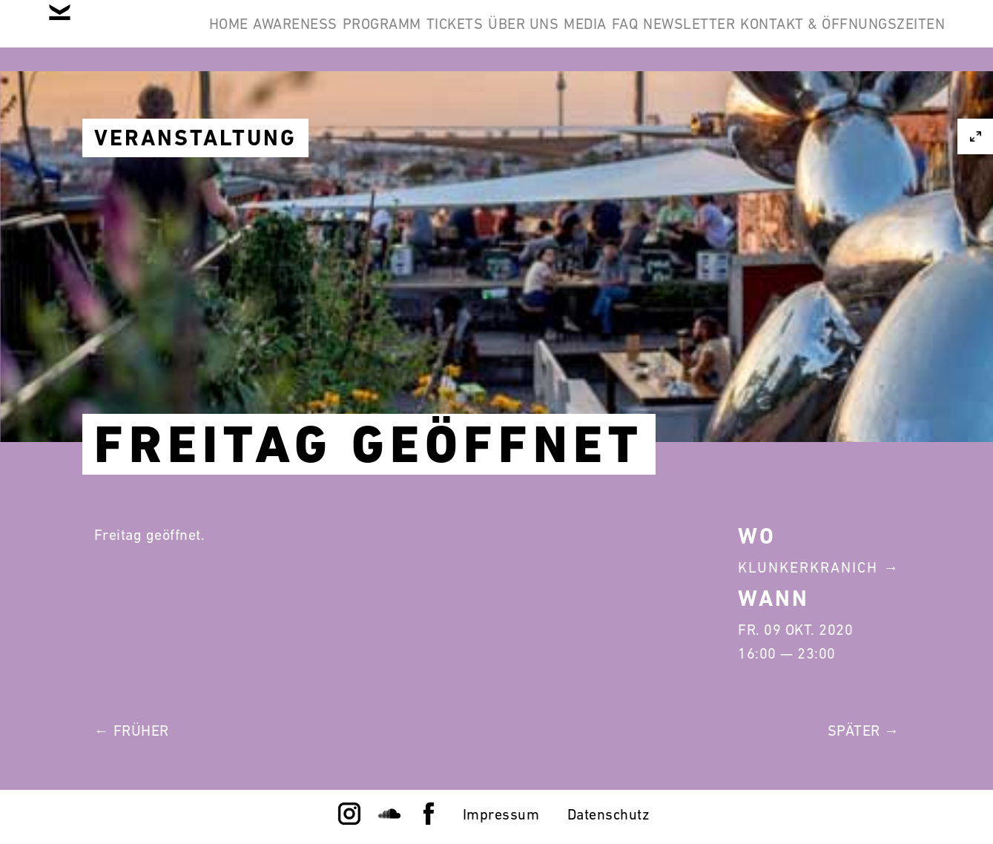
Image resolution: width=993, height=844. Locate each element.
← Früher (131, 730)
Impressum (501, 814)
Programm (467, 35)
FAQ (801, 35)
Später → (864, 730)
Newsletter (888, 35)
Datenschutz (608, 814)
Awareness (358, 35)
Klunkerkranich (808, 567)
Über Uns (654, 35)
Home (268, 35)
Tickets (563, 35)
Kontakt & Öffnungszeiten (831, 107)
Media (738, 35)
